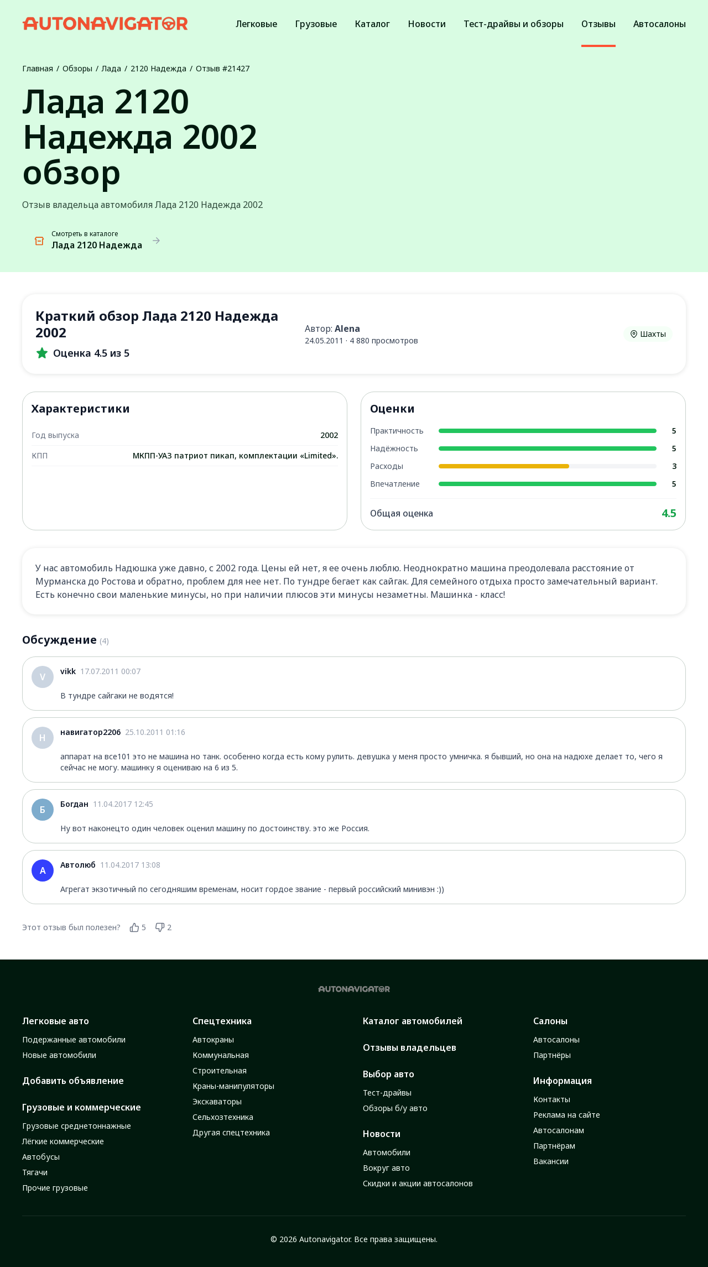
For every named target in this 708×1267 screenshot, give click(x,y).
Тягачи (35, 1172)
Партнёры (552, 1055)
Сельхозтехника (222, 1117)
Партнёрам (554, 1145)
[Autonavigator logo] (105, 23)
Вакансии (551, 1161)
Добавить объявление (73, 1081)
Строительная (219, 1070)
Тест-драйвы (387, 1092)
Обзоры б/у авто (395, 1108)
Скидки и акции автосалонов (418, 1183)
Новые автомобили (59, 1055)
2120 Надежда (158, 68)
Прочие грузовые (55, 1187)
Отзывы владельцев (409, 1047)
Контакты (551, 1099)
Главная (37, 68)
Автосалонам (558, 1130)
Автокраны (213, 1039)
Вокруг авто (386, 1167)
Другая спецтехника (231, 1132)
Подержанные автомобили (74, 1039)
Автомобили (386, 1152)
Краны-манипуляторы (233, 1086)
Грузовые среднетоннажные (76, 1125)
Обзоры (77, 68)
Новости (381, 1134)
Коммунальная (220, 1055)
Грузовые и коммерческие (81, 1107)
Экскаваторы (217, 1101)
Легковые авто (55, 1021)
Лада (111, 68)
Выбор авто (388, 1074)
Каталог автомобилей (412, 1021)
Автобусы (41, 1156)
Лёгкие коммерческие (63, 1141)
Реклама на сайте (566, 1114)
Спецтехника (222, 1021)
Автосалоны (556, 1039)
